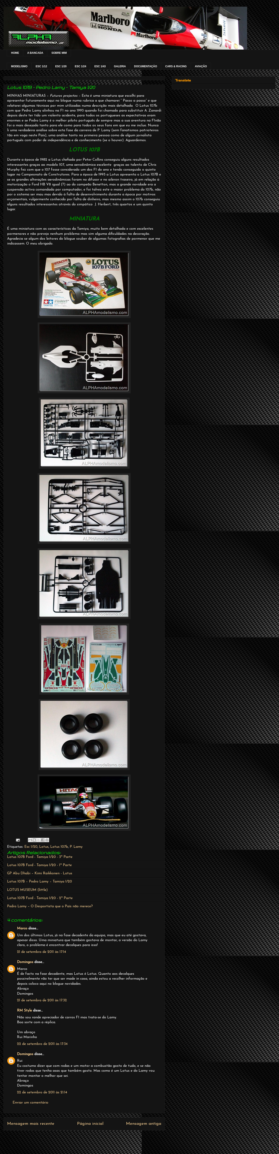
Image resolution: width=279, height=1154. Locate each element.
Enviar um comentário (30, 1102)
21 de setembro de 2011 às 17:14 (41, 952)
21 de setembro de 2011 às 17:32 (42, 1000)
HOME (15, 52)
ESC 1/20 (60, 66)
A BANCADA (35, 52)
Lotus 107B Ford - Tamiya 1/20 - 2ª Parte (40, 898)
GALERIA (120, 66)
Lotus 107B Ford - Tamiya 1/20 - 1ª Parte (39, 865)
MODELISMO (19, 66)
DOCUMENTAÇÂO (145, 66)
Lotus (43, 847)
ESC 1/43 (100, 66)
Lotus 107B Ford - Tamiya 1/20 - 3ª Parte (39, 857)
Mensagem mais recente (30, 1124)
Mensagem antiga (143, 1124)
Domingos (25, 962)
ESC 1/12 (41, 66)
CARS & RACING (176, 66)
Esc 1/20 (30, 847)
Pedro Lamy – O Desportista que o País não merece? (50, 906)
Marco (22, 928)
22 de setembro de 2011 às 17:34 (42, 1044)
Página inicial (90, 1124)
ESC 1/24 (80, 66)
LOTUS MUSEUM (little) (27, 890)
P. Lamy (76, 847)
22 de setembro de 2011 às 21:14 (42, 1092)
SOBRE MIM (59, 52)
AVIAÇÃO (201, 66)
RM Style (24, 1010)
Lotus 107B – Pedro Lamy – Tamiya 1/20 (39, 881)
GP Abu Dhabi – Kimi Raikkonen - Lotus (39, 873)
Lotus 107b (59, 847)
